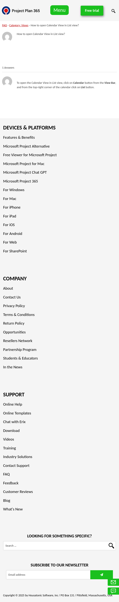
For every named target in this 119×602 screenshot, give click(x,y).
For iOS (9, 224)
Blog (6, 500)
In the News (12, 367)
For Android (12, 233)
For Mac (9, 198)
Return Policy (13, 323)
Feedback (10, 483)
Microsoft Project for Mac (23, 163)
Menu (59, 10)
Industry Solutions (17, 456)
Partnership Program (19, 349)
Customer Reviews (18, 491)
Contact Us (12, 297)
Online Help (12, 404)
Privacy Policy (14, 305)
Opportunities (14, 332)
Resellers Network (17, 340)
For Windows (13, 189)
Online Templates (17, 413)
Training (9, 448)
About (8, 288)
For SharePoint (15, 251)
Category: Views (18, 25)
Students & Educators (20, 358)
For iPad (9, 216)
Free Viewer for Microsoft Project (30, 154)
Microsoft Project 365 (20, 181)
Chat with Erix (14, 421)
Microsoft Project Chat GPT (25, 172)
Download (11, 430)
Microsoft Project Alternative (26, 146)
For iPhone (12, 207)
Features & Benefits (19, 137)
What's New (13, 509)
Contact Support (16, 465)
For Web (10, 242)
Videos (8, 439)
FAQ (4, 25)
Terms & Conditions (19, 314)
